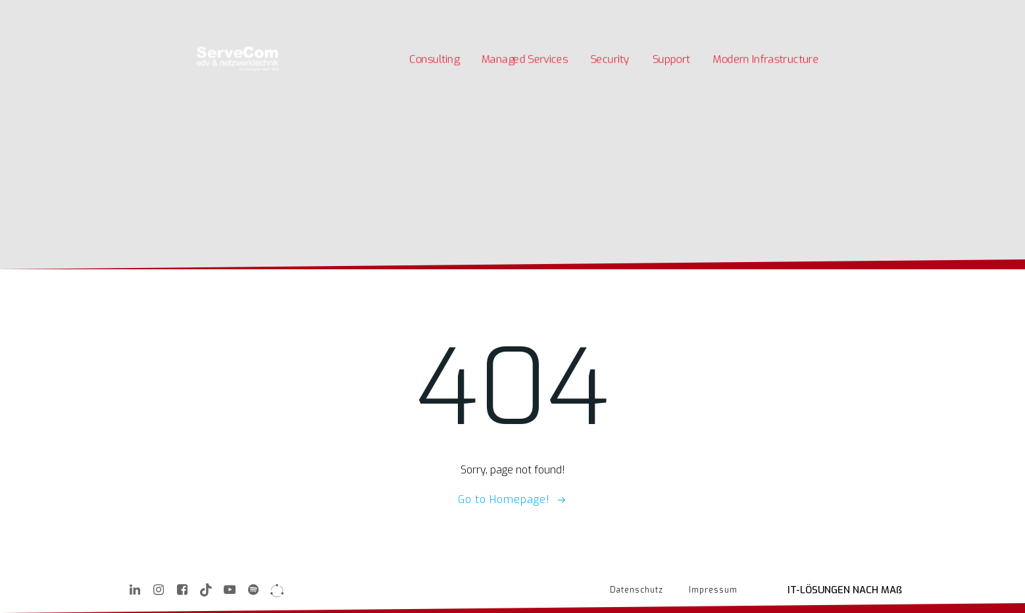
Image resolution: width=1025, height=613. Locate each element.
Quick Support (379, 12)
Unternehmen (276, 12)
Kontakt (327, 12)
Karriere (224, 12)
